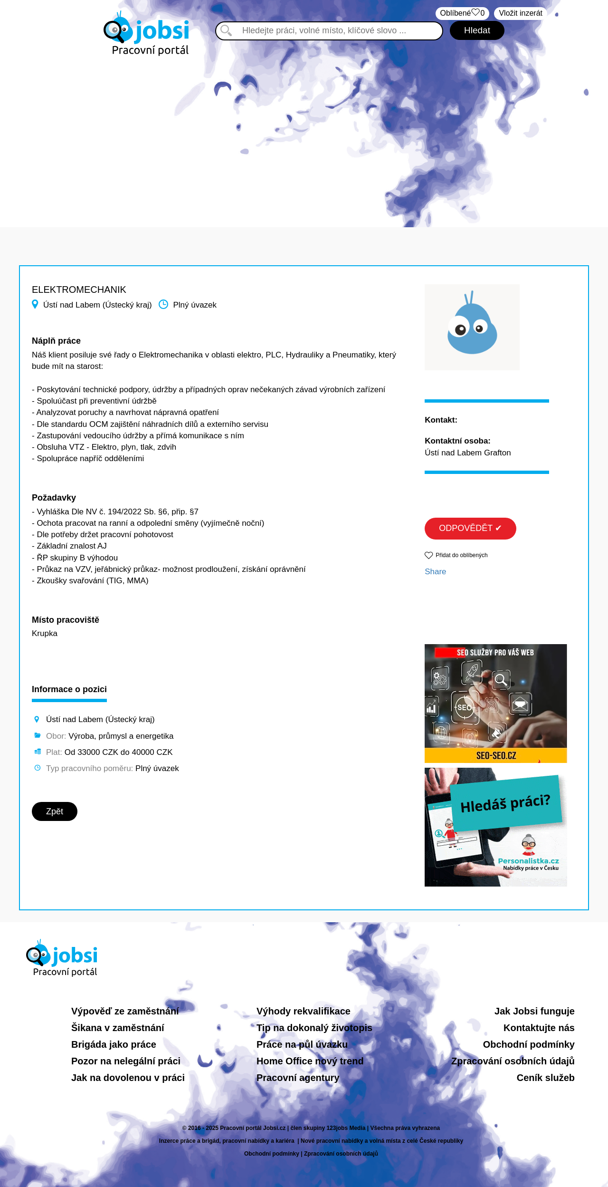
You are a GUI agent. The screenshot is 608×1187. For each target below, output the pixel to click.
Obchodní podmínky (529, 1044)
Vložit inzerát (520, 13)
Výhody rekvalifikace (303, 1011)
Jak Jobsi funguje (534, 1011)
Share (435, 571)
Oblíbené (462, 13)
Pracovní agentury (298, 1077)
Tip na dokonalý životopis (314, 1028)
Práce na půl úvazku (302, 1044)
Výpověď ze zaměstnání (125, 1011)
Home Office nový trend (310, 1061)
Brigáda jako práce (113, 1044)
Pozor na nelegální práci (125, 1061)
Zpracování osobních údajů (513, 1061)
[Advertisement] (304, 136)
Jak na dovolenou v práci (128, 1077)
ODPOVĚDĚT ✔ (470, 528)
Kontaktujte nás (539, 1028)
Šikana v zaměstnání (117, 1028)
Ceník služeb (546, 1077)
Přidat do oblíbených (461, 555)
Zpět (54, 811)
